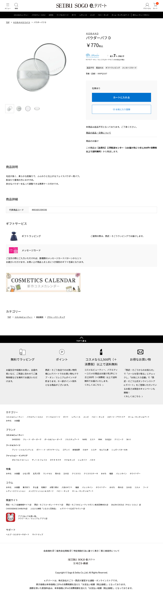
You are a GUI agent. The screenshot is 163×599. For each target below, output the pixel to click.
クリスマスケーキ (91, 473)
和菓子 (44, 487)
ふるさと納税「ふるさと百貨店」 (43, 508)
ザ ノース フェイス (39, 460)
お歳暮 (17, 420)
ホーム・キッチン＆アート (120, 19)
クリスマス (76, 473)
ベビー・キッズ (103, 19)
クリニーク (118, 439)
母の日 (57, 473)
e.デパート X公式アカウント (71, 508)
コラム (9, 482)
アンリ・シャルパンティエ (22, 449)
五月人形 (36, 473)
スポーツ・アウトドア (116, 417)
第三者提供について (110, 550)
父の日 (66, 473)
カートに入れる (121, 101)
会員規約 (47, 550)
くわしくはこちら (92, 384)
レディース (83, 19)
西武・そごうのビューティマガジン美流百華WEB (86, 504)
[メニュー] (8, 8)
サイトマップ (37, 534)
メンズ (92, 19)
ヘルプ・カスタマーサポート (17, 534)
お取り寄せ (54, 487)
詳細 (120, 59)
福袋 (111, 473)
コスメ (137, 487)
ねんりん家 (103, 449)
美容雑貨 (39, 321)
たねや (85, 449)
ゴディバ (66, 449)
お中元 (51, 19)
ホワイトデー (135, 473)
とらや (93, 449)
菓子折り (26, 487)
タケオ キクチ (55, 460)
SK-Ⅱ (128, 439)
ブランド (11, 429)
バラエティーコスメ (35, 417)
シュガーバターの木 (119, 449)
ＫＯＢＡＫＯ (92, 36)
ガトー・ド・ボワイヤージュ (48, 449)
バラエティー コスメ (38, 19)
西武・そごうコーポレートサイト (47, 504)
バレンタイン (121, 473)
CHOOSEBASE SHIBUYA (15, 508)
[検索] (17, 8)
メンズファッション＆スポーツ (41, 491)
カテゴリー (12, 412)
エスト (92, 439)
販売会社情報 (62, 550)
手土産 (35, 487)
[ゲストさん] (145, 8)
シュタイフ (82, 460)
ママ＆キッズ (69, 460)
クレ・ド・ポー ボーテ (32, 439)
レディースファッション (16, 491)
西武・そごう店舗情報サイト (17, 504)
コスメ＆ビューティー (21, 19)
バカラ (92, 460)
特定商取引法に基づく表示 (86, 550)
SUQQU (108, 439)
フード (145, 487)
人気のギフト (67, 487)
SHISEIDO (16, 439)
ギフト (74, 19)
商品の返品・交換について (98, 136)
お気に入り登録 (123, 112)
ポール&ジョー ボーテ (53, 439)
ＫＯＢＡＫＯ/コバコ (21, 26)
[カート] (154, 8)
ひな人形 (26, 473)
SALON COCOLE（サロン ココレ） (125, 504)
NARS (84, 439)
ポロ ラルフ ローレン (20, 460)
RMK (100, 439)
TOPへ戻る (81, 340)
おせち (103, 473)
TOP (7, 26)
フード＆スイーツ (62, 19)
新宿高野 (76, 449)
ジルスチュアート (72, 439)
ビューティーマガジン (142, 19)
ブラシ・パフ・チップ (56, 321)
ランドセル (47, 473)
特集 (8, 469)
